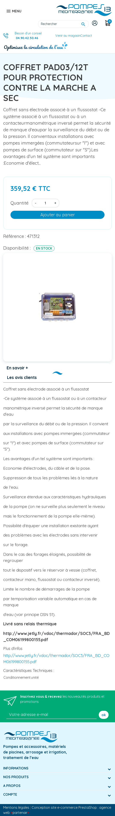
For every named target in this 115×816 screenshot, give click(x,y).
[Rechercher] (63, 24)
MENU (13, 11)
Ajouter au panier (57, 214)
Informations (15, 768)
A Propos (12, 786)
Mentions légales (16, 807)
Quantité (19, 203)
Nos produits (16, 777)
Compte (10, 794)
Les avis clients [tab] (22, 377)
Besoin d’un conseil (28, 35)
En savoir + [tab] (17, 367)
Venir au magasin (67, 36)
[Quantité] (45, 203)
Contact (86, 36)
